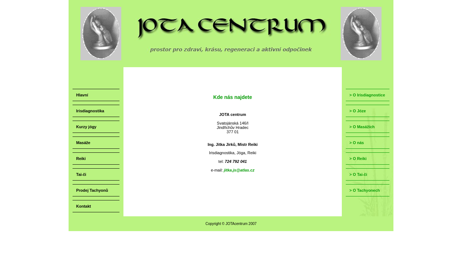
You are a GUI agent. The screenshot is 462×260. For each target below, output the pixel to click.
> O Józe (357, 111)
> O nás (356, 142)
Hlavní (82, 95)
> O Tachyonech (364, 190)
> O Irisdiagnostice (367, 95)
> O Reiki (357, 158)
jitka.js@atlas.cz (239, 170)
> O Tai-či (358, 174)
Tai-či (81, 174)
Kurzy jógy (86, 127)
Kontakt (83, 206)
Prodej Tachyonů (92, 190)
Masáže (83, 142)
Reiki (81, 158)
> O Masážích (362, 127)
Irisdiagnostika (90, 111)
